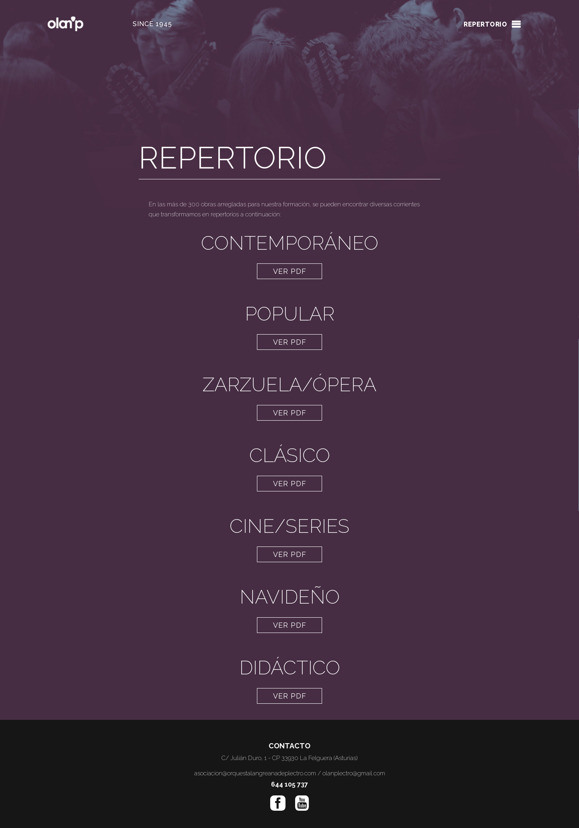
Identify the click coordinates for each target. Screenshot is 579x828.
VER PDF (289, 271)
